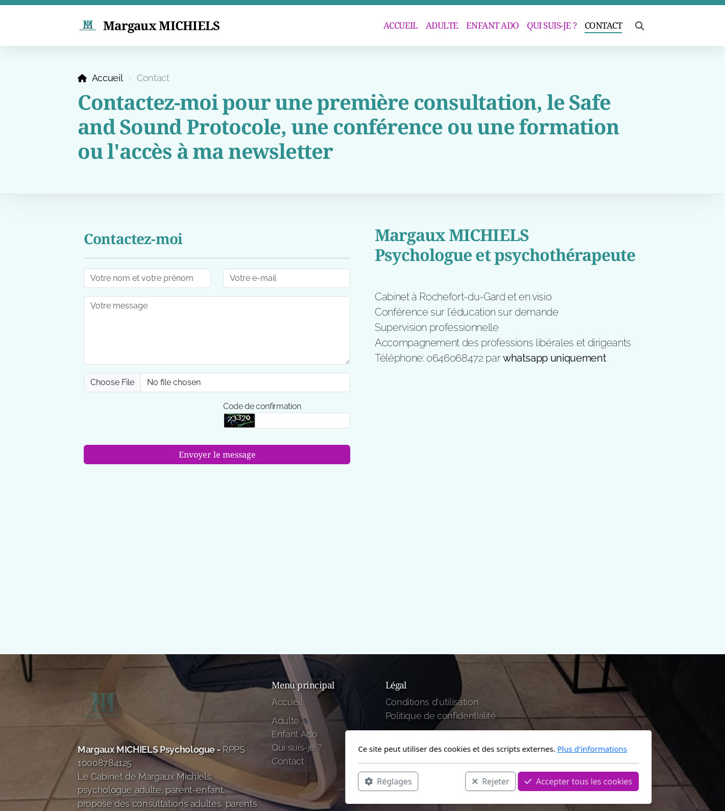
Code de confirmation (262, 406)
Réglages (252, 780)
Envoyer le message (217, 454)
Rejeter (355, 780)
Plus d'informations (456, 749)
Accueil (107, 78)
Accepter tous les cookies (442, 780)
